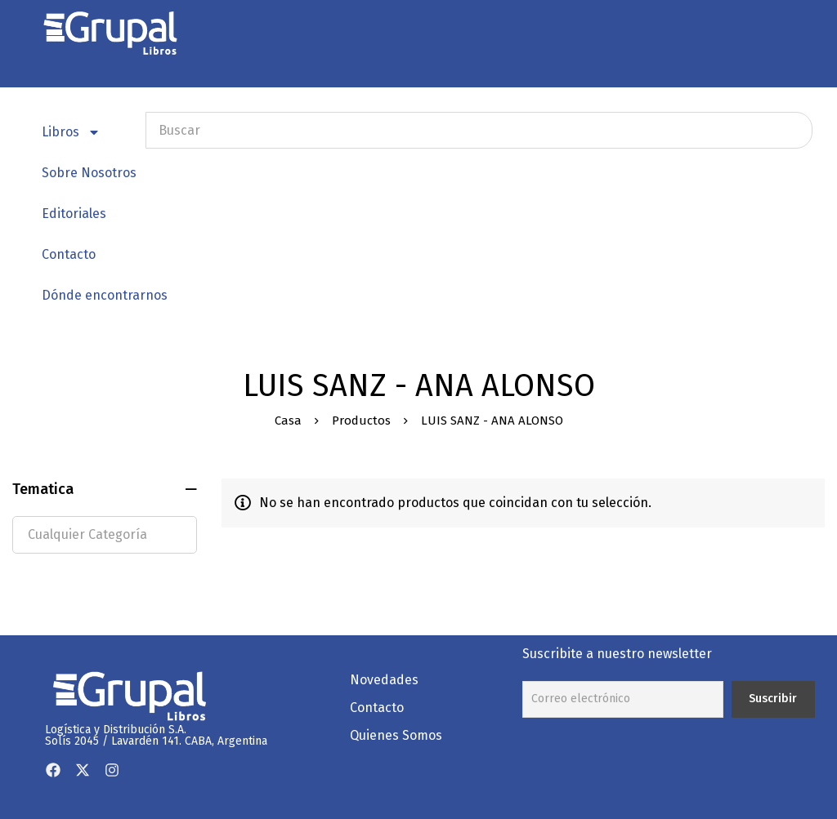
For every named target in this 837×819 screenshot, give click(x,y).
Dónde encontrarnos (105, 295)
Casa (288, 420)
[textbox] (104, 535)
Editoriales (74, 213)
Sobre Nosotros (89, 172)
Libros (71, 132)
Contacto (69, 254)
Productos (361, 420)
